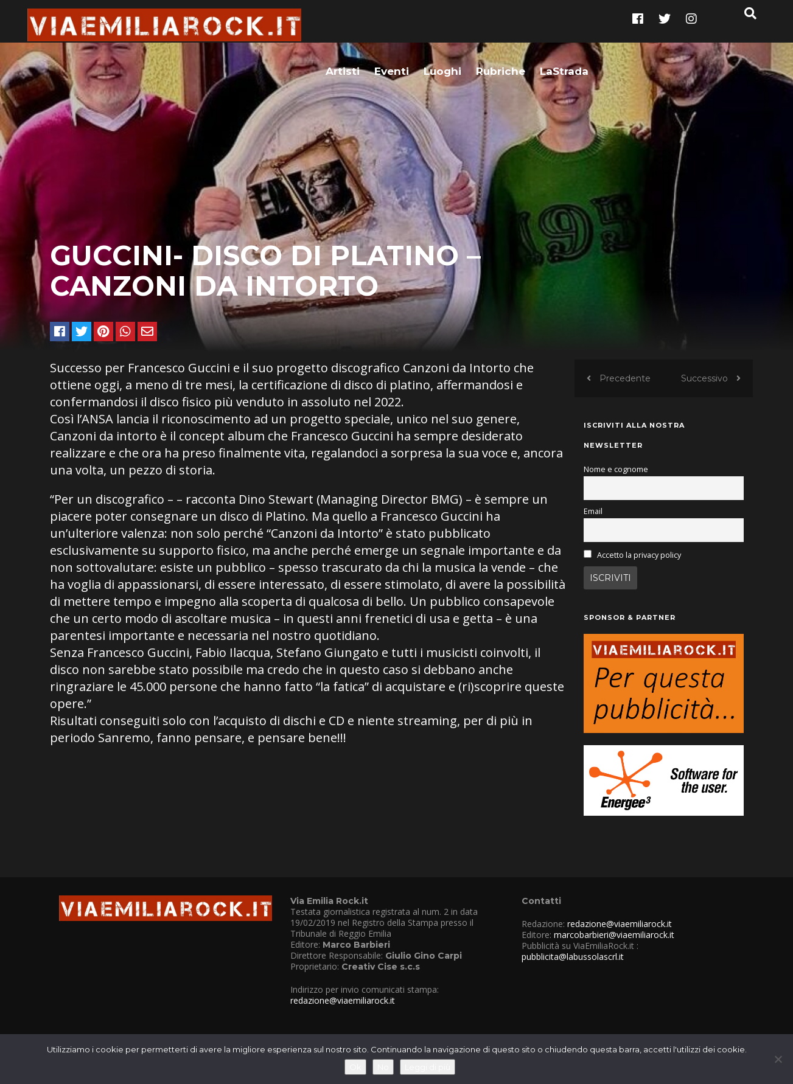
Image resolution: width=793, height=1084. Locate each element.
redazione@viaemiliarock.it (342, 1013)
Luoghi (442, 29)
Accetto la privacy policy (639, 568)
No (383, 1067)
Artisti (343, 29)
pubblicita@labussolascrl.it (573, 969)
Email (593, 524)
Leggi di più (427, 1067)
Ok (355, 1067)
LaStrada (564, 29)
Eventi (391, 29)
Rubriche (500, 29)
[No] (778, 1059)
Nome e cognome (616, 482)
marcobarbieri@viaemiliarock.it (614, 947)
